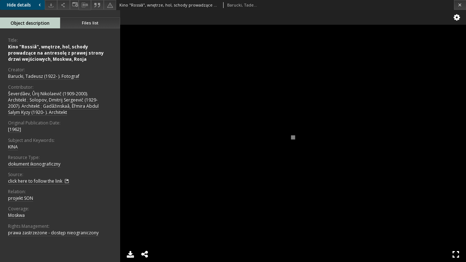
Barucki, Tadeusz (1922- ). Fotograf (43, 76)
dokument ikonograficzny (34, 164)
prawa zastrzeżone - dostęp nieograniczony (53, 233)
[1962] (14, 129)
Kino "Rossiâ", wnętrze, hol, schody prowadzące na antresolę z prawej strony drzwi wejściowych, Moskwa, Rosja (56, 53)
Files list (90, 22)
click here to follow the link (39, 181)
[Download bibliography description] (85, 5)
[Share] (63, 5)
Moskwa (16, 215)
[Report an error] (110, 5)
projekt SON (20, 198)
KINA (13, 147)
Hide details (25, 5)
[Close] (460, 5)
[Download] (51, 5)
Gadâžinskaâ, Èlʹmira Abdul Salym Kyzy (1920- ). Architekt (53, 109)
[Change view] (74, 5)
